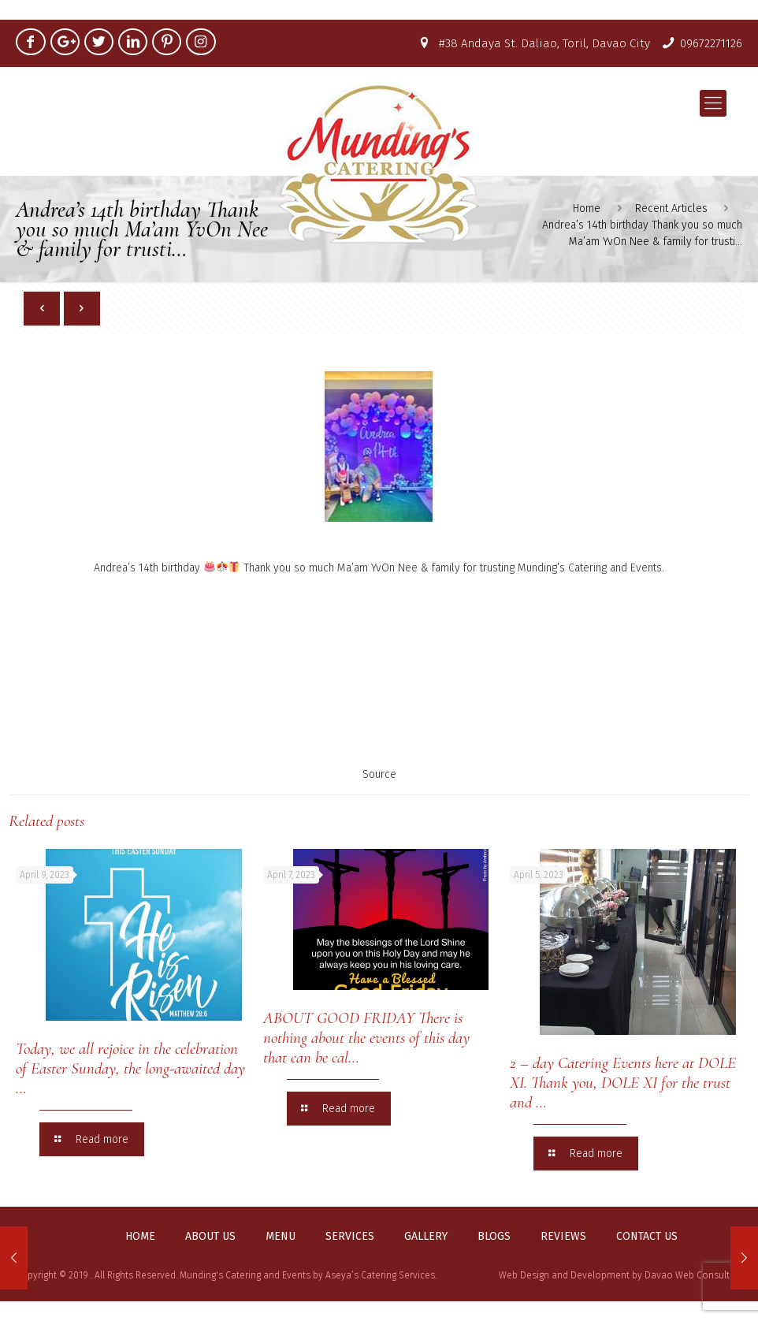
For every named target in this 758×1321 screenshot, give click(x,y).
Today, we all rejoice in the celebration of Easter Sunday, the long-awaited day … (130, 1068)
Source (379, 774)
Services (349, 1236)
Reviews (563, 1236)
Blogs (494, 1236)
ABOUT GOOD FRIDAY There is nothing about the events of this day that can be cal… (366, 1037)
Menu (280, 1236)
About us (210, 1236)
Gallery (426, 1236)
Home (140, 1236)
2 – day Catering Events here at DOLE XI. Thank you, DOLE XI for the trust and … (623, 1082)
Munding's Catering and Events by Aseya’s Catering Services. (308, 1275)
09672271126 (711, 43)
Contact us (647, 1236)
